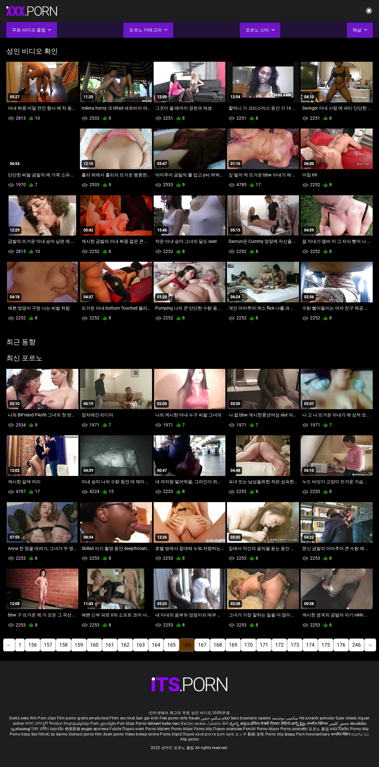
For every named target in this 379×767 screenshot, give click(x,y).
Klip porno (189, 739)
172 (279, 645)
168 (217, 645)
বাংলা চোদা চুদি (36, 723)
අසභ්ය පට (360, 734)
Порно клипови (228, 729)
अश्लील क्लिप (341, 734)
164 (156, 645)
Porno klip (203, 729)
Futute (115, 729)
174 (310, 645)
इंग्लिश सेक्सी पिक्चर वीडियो (270, 723)
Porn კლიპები (103, 723)
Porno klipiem (158, 729)
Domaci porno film (85, 734)
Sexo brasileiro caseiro (251, 718)
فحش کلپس (339, 723)
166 (187, 645)
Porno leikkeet (149, 723)
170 (248, 645)
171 (264, 645)
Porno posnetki (294, 729)
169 (233, 645)
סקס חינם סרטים (219, 734)
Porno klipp (20, 734)
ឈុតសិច (57, 729)
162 (125, 645)
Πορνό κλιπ (194, 734)
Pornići (250, 729)
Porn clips (47, 718)
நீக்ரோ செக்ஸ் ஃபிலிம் (201, 723)
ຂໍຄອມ (290, 734)
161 (109, 645)
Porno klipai (182, 729)
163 (140, 645)
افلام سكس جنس (215, 718)
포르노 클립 (319, 729)
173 (295, 645)
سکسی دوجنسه (285, 718)
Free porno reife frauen (180, 718)
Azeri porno (114, 734)
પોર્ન (225, 723)
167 (202, 645)
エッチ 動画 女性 (249, 734)
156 (32, 645)
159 (79, 645)
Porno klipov (268, 729)
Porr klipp (126, 723)
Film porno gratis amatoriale (82, 718)
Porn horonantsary (313, 734)
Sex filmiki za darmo (49, 734)
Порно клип (133, 729)
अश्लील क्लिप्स (318, 723)
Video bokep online (142, 734)
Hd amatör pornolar (317, 718)
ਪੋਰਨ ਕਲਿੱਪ (40, 729)
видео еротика (95, 729)
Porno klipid (171, 734)
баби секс (171, 723)
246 (356, 645)
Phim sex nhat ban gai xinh (133, 718)
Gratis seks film (23, 718)
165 (171, 645)
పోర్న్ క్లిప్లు (299, 723)
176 (341, 645)
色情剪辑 (73, 729)
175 (325, 645)
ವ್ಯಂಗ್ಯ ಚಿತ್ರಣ (240, 723)
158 (63, 645)
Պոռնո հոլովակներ (69, 723)
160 (94, 645)
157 (48, 645)
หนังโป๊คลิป (340, 729)
